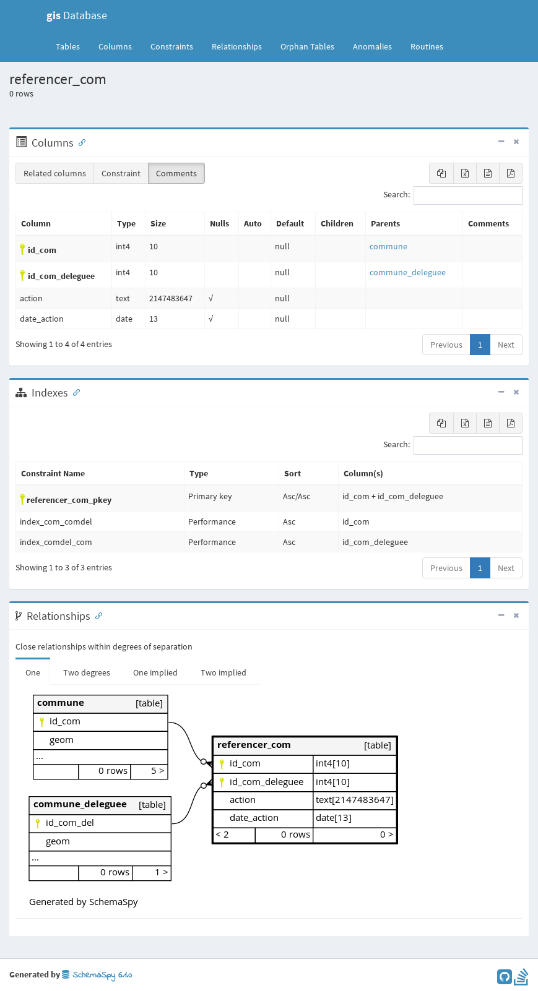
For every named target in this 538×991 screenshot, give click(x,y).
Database (76, 15)
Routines (426, 46)
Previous (446, 344)
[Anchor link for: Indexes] (73, 391)
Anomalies (372, 46)
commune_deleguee (408, 272)
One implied (155, 672)
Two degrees (86, 672)
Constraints (171, 46)
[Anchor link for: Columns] (79, 141)
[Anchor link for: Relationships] (96, 614)
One (32, 672)
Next (506, 344)
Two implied (223, 672)
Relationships (237, 46)
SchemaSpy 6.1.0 (97, 975)
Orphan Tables (307, 46)
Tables (72, 46)
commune (388, 246)
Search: (453, 195)
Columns (115, 46)
